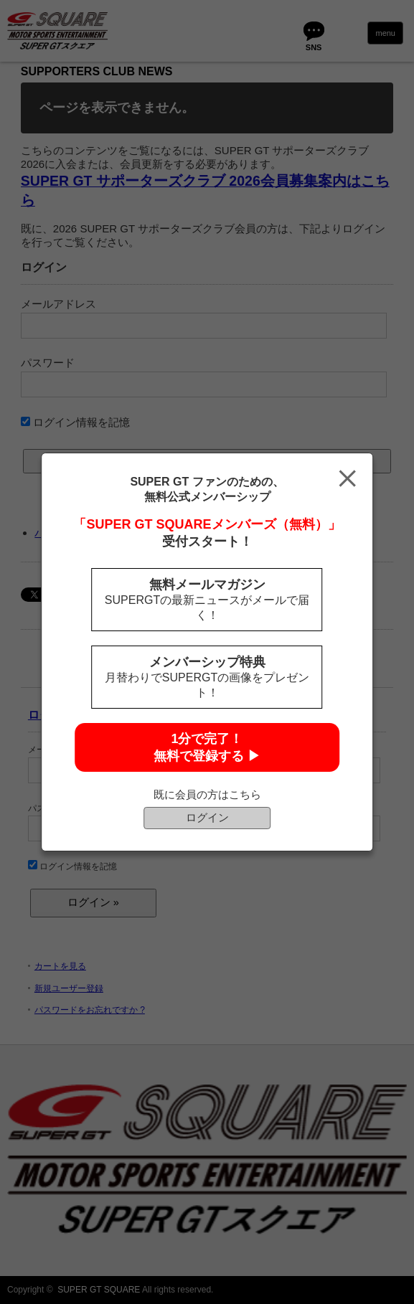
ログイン (207, 817)
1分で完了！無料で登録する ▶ (207, 747)
